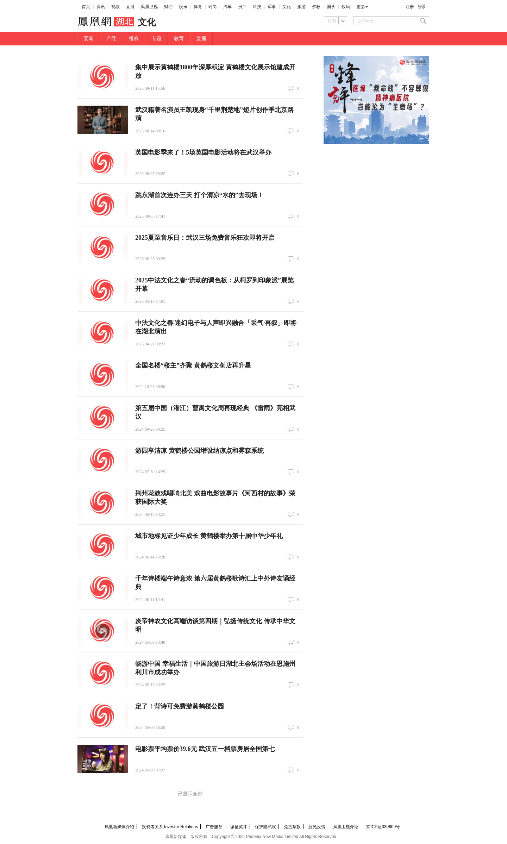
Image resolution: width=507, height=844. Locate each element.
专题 (156, 38)
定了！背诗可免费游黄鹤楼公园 (179, 706)
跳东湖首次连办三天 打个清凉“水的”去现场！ (199, 195)
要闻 (89, 38)
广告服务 (214, 826)
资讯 (100, 6)
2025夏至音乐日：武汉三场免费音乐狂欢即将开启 (205, 237)
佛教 (316, 6)
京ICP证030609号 (383, 826)
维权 (134, 38)
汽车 (227, 6)
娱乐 (183, 6)
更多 (361, 7)
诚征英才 (238, 826)
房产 (242, 6)
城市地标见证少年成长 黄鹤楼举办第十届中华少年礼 (209, 535)
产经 (111, 38)
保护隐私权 (265, 826)
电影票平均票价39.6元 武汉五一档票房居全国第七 (205, 748)
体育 (198, 6)
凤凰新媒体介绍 (119, 826)
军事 (272, 6)
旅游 (301, 6)
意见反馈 (316, 826)
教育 (179, 38)
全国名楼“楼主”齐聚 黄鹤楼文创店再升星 (193, 365)
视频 (115, 6)
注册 (410, 6)
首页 (86, 6)
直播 (130, 6)
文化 (286, 6)
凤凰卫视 (149, 6)
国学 (331, 6)
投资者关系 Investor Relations (170, 826)
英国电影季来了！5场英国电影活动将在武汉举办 (203, 152)
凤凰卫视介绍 (345, 826)
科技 (257, 6)
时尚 (212, 6)
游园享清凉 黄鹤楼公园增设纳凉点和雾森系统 (199, 450)
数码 (346, 6)
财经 (168, 6)
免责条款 (292, 826)
